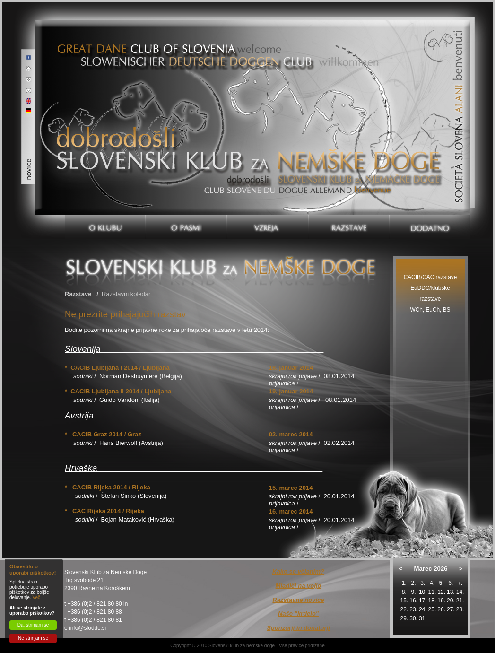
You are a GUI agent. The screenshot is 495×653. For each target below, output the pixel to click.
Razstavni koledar (126, 293)
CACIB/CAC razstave (430, 277)
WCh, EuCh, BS (430, 309)
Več (36, 597)
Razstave (78, 293)
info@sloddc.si (87, 628)
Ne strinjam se (33, 638)
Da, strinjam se (33, 624)
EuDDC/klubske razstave (430, 293)
